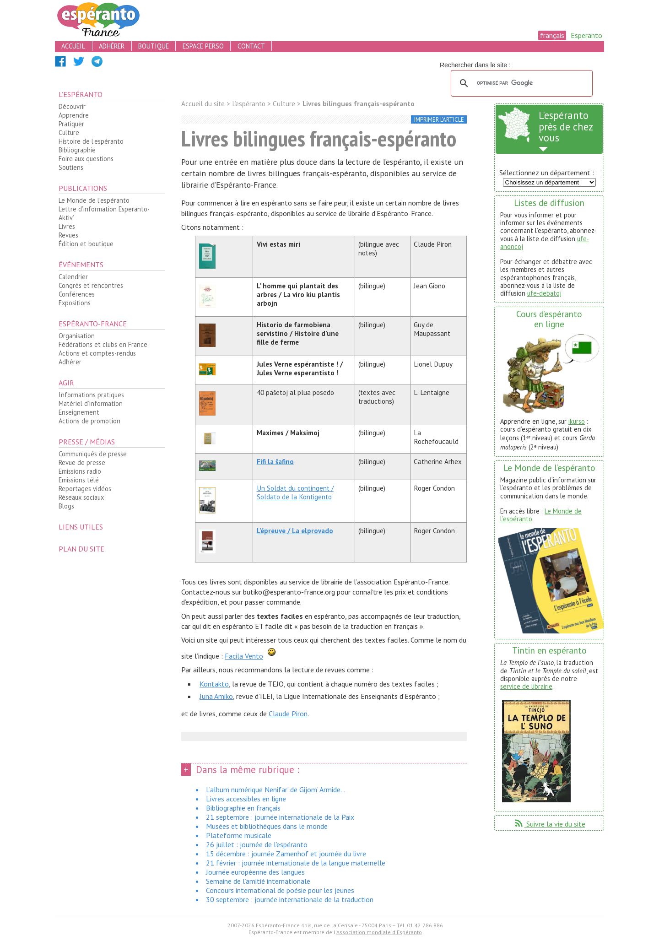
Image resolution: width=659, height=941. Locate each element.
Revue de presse (82, 462)
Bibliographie (77, 150)
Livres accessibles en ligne (246, 798)
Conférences (77, 294)
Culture (69, 132)
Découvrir (72, 106)
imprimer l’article (439, 120)
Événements (81, 264)
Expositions (75, 302)
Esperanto (586, 35)
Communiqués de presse (93, 453)
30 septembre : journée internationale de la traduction (289, 899)
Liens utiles (81, 526)
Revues (68, 235)
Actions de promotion (89, 420)
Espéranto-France (93, 323)
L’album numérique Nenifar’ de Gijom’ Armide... (276, 789)
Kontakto (214, 683)
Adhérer (70, 361)
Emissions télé (79, 480)
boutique (153, 46)
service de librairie (526, 686)
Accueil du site (203, 103)
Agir (66, 382)
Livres (67, 226)
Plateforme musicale (238, 835)
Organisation (77, 335)
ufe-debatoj (544, 293)
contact (251, 46)
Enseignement (79, 412)
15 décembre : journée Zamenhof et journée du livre (286, 853)
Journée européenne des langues (255, 871)
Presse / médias (87, 441)
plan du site (81, 548)
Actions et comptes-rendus (97, 353)
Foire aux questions (86, 158)
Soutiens (71, 167)
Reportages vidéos (85, 488)
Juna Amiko (216, 696)
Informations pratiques (91, 394)
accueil (73, 46)
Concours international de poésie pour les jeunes (280, 890)
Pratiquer (71, 123)
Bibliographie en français (243, 807)
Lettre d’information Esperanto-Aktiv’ (104, 213)
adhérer (111, 46)
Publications (83, 188)
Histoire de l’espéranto (91, 141)
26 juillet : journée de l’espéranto (257, 844)
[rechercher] (520, 83)
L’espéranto (81, 94)
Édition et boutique (86, 243)
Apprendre (74, 115)
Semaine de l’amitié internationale (258, 881)
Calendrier (73, 276)
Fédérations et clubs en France (103, 344)
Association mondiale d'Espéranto (379, 932)
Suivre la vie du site (549, 823)
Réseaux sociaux (81, 497)
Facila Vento (244, 655)
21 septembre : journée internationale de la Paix (280, 817)
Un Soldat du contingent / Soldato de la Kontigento (295, 492)
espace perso (203, 46)
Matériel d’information (91, 403)
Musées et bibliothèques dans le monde (267, 826)
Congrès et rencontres (91, 285)
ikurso (576, 421)
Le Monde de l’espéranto (94, 200)
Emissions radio (80, 471)
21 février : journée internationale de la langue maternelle (295, 862)
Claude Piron (288, 713)
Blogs (66, 506)
